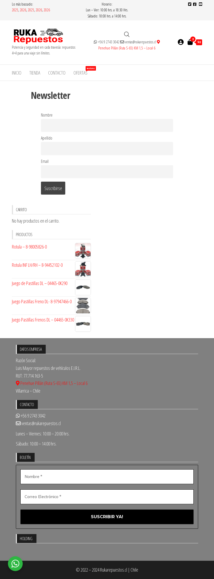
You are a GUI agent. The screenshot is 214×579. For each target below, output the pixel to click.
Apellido (46, 138)
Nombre (47, 115)
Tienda (34, 73)
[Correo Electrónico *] (107, 496)
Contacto (57, 73)
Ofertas (82, 71)
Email (45, 161)
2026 (23, 9)
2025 (15, 9)
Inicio (16, 73)
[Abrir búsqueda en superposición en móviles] (126, 34)
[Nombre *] (107, 476)
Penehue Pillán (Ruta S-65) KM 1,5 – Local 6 (51, 383)
